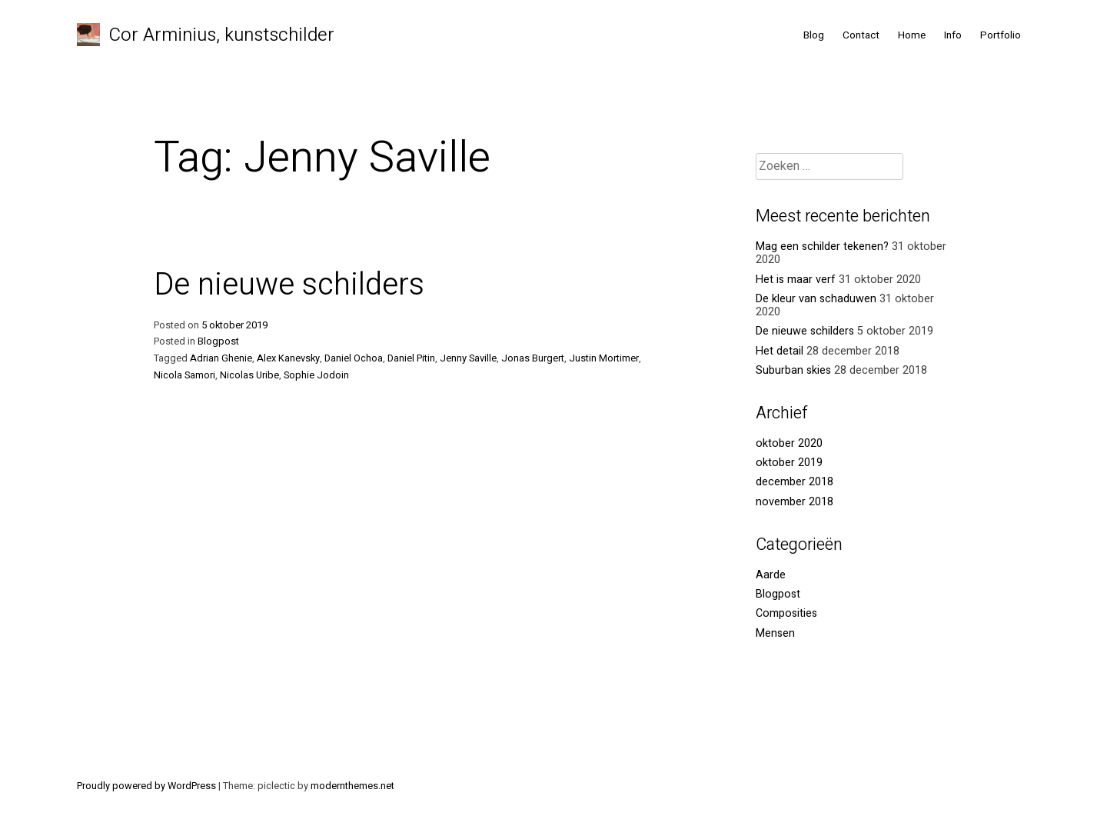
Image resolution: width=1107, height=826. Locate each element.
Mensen (775, 633)
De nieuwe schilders (289, 285)
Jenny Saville (468, 358)
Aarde (771, 575)
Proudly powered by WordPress (147, 786)
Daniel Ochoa (353, 358)
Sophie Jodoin (316, 375)
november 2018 (794, 502)
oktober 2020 (789, 443)
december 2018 (794, 482)
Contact (861, 35)
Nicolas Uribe (249, 375)
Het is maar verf (796, 279)
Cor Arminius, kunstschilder (221, 35)
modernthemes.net (352, 786)
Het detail (779, 351)
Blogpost (218, 341)
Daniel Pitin (411, 358)
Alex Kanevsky (288, 358)
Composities (786, 613)
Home (912, 35)
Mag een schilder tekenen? (822, 246)
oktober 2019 (789, 463)
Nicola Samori (184, 375)
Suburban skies (793, 370)
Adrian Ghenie (221, 358)
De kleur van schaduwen (816, 299)
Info (953, 35)
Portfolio (1000, 35)
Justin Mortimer (604, 358)
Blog (813, 35)
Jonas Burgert (532, 358)
